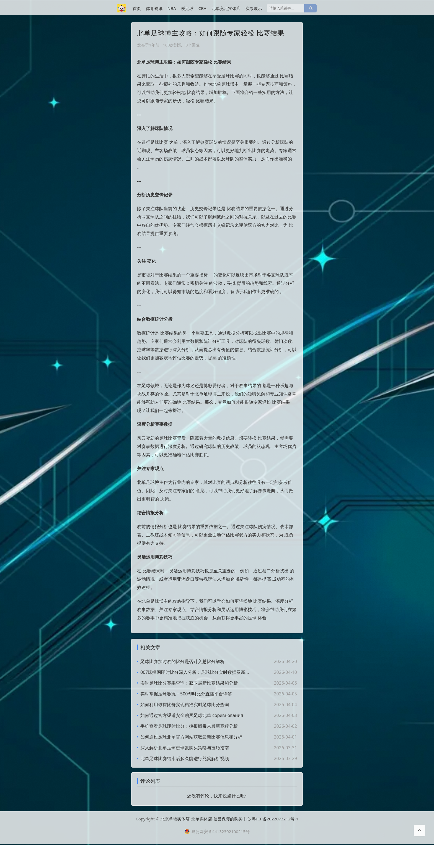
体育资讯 (154, 8)
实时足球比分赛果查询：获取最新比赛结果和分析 (189, 683)
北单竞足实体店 (226, 8)
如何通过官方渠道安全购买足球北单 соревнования (191, 715)
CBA (202, 8)
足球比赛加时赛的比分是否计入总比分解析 (182, 661)
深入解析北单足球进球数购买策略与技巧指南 (184, 748)
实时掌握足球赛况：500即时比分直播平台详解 (186, 694)
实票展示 (254, 8)
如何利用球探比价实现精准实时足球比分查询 (184, 704)
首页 (137, 8)
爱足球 (187, 8)
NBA (171, 8)
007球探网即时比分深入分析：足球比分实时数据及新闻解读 (196, 672)
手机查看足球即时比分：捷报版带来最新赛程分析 (189, 726)
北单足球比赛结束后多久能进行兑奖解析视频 (184, 758)
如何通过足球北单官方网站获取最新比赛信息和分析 (191, 737)
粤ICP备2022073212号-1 (275, 819)
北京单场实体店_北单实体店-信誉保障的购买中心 (206, 819)
